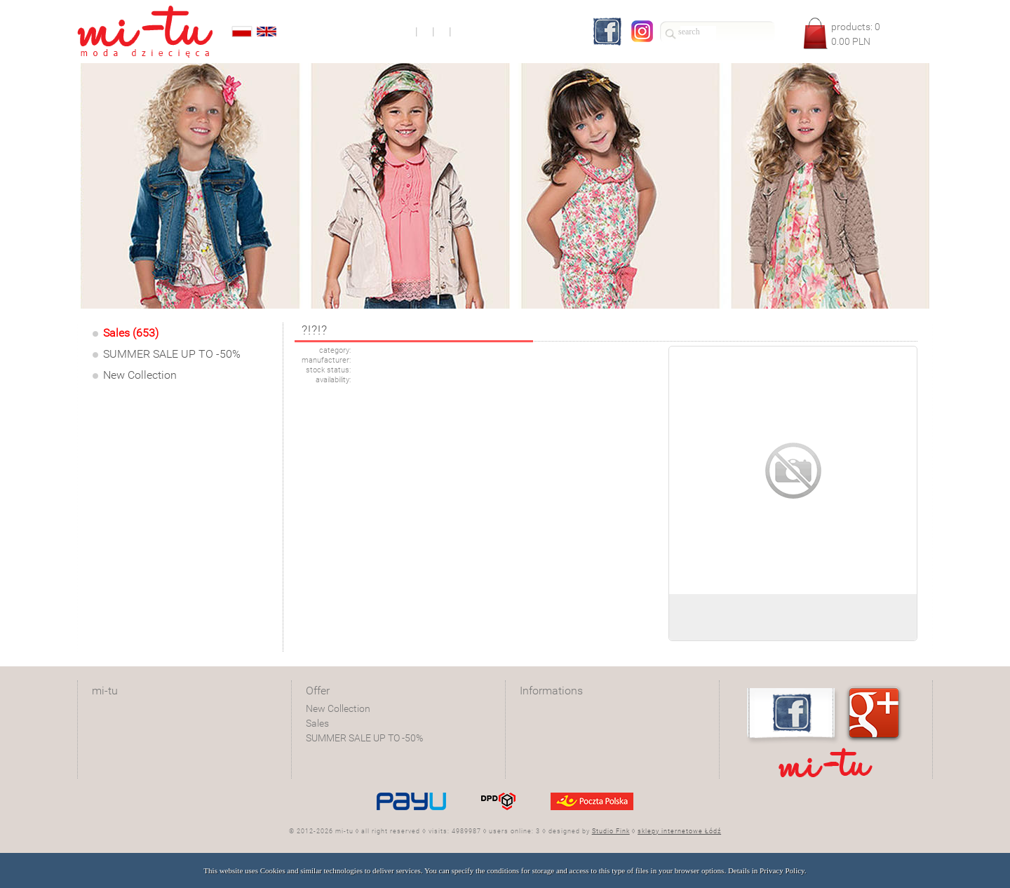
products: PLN (855, 34)
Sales (317, 723)
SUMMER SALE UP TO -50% (172, 354)
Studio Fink (611, 831)
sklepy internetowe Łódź (679, 831)
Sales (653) (131, 332)
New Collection (140, 375)
